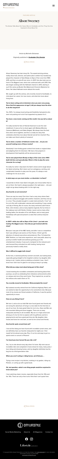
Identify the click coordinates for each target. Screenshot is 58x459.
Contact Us (49, 432)
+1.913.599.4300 (41, 452)
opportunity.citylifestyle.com (29, 455)
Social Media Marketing (13, 432)
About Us (27, 432)
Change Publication (9, 7)
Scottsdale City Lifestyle (37, 57)
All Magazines (37, 432)
